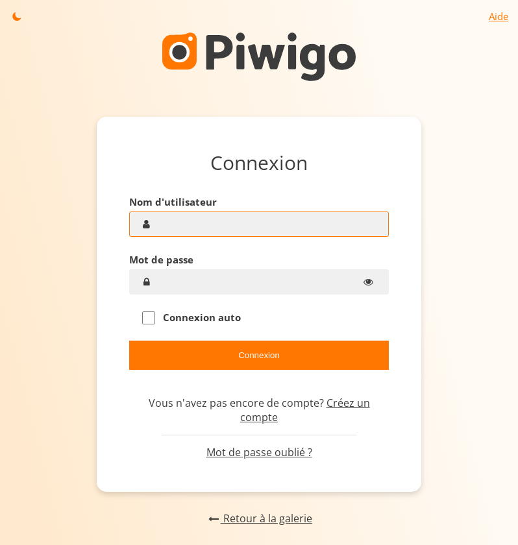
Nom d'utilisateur (173, 201)
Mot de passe (161, 259)
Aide (498, 16)
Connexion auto (191, 317)
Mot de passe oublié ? (259, 452)
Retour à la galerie (259, 518)
